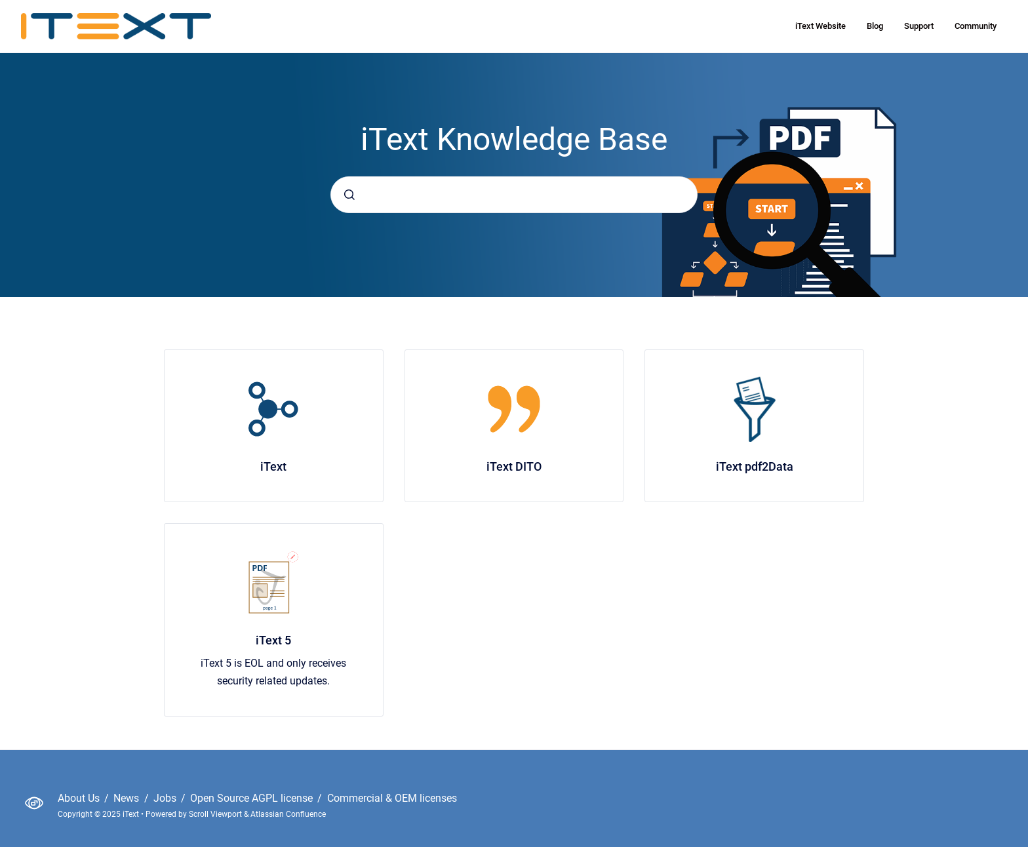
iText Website (820, 26)
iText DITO (514, 466)
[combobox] (514, 194)
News (127, 798)
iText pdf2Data (754, 466)
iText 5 (273, 640)
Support (919, 26)
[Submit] (349, 194)
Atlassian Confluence (288, 814)
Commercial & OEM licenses (392, 798)
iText (273, 466)
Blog (875, 26)
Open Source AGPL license (252, 798)
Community (976, 26)
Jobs (166, 798)
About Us (80, 798)
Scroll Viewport (216, 814)
